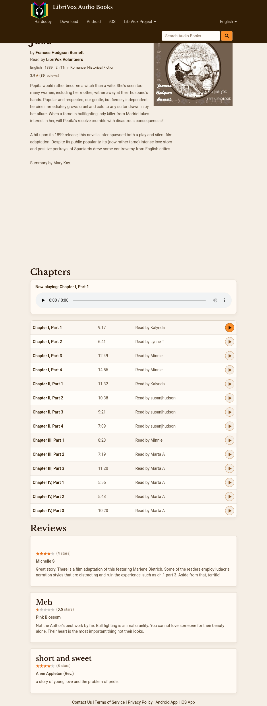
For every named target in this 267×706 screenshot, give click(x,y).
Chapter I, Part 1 (47, 327)
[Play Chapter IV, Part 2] (229, 496)
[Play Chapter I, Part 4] (229, 369)
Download (69, 21)
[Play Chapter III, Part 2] (229, 454)
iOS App (188, 702)
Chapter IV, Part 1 (48, 482)
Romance (78, 67)
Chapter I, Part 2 (47, 341)
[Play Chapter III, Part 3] (229, 468)
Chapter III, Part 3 (48, 468)
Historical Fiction (101, 67)
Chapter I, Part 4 (47, 370)
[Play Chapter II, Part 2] (229, 398)
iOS (112, 21)
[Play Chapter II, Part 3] (229, 412)
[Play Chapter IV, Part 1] (229, 482)
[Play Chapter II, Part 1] (229, 383)
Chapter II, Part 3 (48, 412)
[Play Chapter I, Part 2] (229, 341)
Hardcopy (43, 21)
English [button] (228, 21)
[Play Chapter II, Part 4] (229, 426)
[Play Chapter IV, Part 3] (229, 510)
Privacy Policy (140, 702)
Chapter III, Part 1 (48, 440)
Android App (167, 702)
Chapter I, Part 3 (47, 355)
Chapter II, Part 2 (48, 398)
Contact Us (82, 702)
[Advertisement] (133, 218)
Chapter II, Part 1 (48, 384)
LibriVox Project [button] (140, 21)
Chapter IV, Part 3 (48, 510)
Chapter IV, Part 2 (48, 496)
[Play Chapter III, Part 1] (229, 440)
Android (94, 21)
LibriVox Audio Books (83, 7)
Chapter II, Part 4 (48, 426)
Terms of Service (110, 702)
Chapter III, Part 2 (48, 454)
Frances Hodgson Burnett (60, 52)
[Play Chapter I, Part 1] (229, 327)
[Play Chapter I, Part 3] (229, 355)
